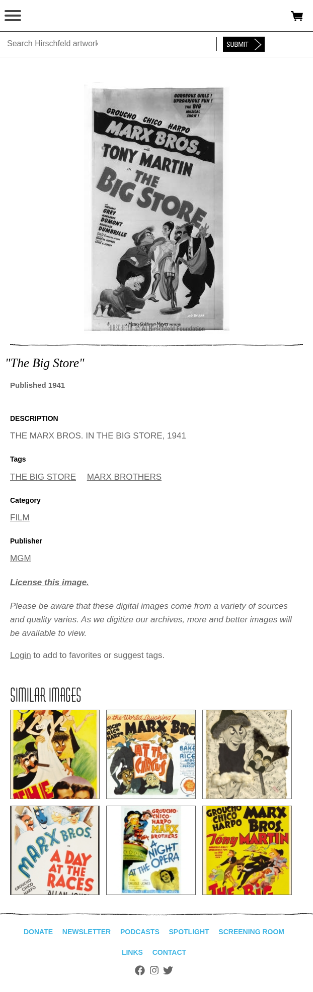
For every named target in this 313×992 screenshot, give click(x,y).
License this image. (49, 582)
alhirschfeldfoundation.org (43, 16)
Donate (38, 932)
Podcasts (140, 932)
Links (132, 952)
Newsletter (86, 932)
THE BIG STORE (43, 477)
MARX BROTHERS (124, 477)
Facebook (140, 970)
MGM (20, 558)
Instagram (154, 970)
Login (20, 655)
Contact (169, 952)
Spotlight (189, 932)
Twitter (168, 970)
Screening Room (251, 932)
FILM (20, 517)
